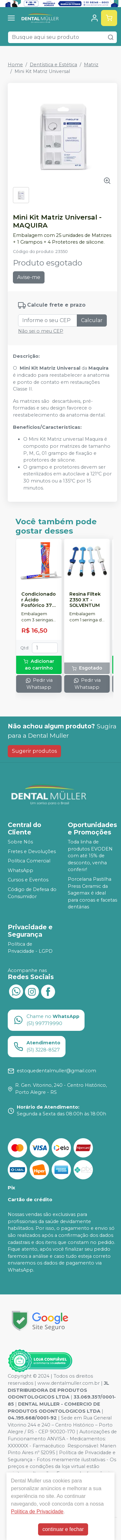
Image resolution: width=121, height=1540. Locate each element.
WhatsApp (20, 870)
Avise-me (28, 277)
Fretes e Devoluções (32, 851)
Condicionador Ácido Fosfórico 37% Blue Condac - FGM (38, 599)
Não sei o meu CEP (40, 331)
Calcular (92, 320)
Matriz (91, 65)
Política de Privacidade (37, 1511)
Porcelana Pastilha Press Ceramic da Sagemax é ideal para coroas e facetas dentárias (92, 893)
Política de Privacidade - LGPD (30, 947)
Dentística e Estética (53, 65)
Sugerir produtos (34, 751)
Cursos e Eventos (28, 880)
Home (15, 65)
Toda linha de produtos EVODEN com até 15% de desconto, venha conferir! (90, 855)
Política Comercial (29, 861)
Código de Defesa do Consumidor (32, 893)
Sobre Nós (20, 842)
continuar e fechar (63, 1529)
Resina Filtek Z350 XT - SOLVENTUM (85, 599)
